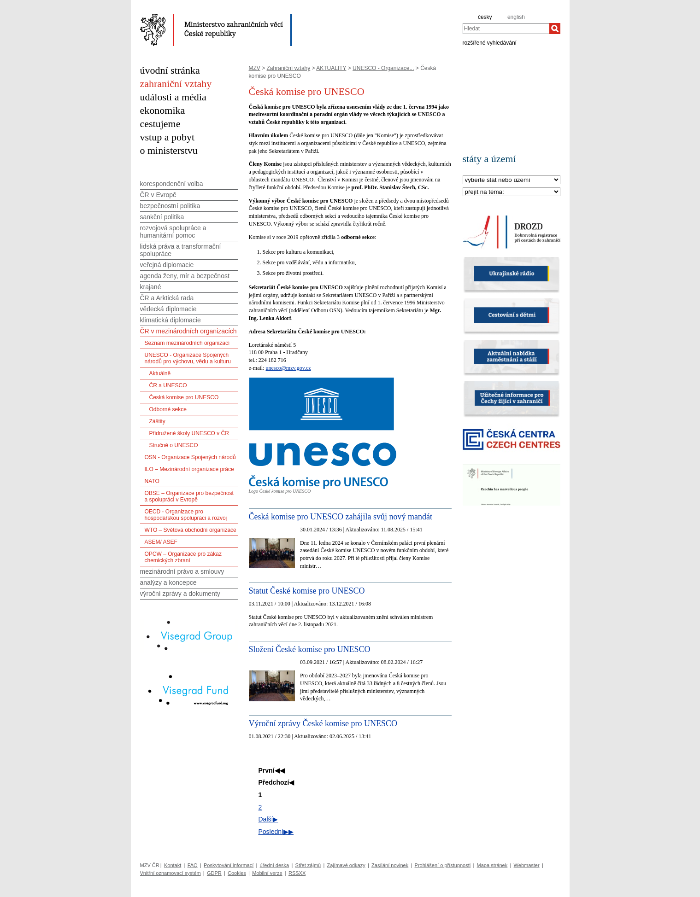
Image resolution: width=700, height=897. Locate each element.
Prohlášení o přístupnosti (443, 865)
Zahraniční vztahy (289, 68)
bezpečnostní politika (170, 206)
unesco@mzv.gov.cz (288, 368)
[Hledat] (554, 28)
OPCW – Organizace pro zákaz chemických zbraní (183, 557)
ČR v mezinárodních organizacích (188, 331)
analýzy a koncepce (168, 582)
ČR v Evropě (158, 194)
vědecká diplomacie (168, 309)
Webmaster (527, 865)
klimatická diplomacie (170, 320)
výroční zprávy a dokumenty (180, 593)
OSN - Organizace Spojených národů (190, 457)
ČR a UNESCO (168, 385)
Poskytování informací (228, 865)
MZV (254, 68)
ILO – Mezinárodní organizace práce (189, 469)
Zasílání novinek (389, 865)
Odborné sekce (168, 409)
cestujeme (160, 123)
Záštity (157, 421)
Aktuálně (160, 373)
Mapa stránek (492, 865)
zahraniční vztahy (176, 83)
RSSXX (297, 873)
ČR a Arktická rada (167, 298)
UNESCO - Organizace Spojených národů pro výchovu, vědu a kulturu (188, 358)
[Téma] (511, 192)
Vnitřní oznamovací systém (170, 873)
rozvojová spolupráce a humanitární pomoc (173, 231)
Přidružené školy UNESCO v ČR (189, 433)
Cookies (237, 873)
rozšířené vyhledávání (490, 42)
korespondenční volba (171, 183)
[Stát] (511, 180)
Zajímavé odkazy (346, 865)
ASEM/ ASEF (161, 542)
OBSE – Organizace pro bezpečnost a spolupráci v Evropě (189, 496)
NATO (152, 481)
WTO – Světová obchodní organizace (190, 530)
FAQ (193, 865)
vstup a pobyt (167, 137)
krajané (150, 287)
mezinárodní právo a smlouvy (182, 571)
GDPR (214, 873)
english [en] (516, 17)
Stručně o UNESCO (173, 445)
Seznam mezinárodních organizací (187, 343)
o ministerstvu (169, 150)
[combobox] (506, 28)
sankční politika (162, 217)
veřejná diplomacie (167, 264)
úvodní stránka (170, 70)
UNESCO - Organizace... (383, 68)
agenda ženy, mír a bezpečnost (184, 276)
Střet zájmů (308, 865)
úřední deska (274, 865)
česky (485, 17)
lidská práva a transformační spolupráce (180, 250)
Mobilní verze (267, 873)
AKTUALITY (331, 68)
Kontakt (172, 865)
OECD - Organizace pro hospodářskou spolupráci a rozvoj (186, 514)
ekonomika (162, 110)
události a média (173, 97)
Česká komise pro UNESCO (184, 397)
